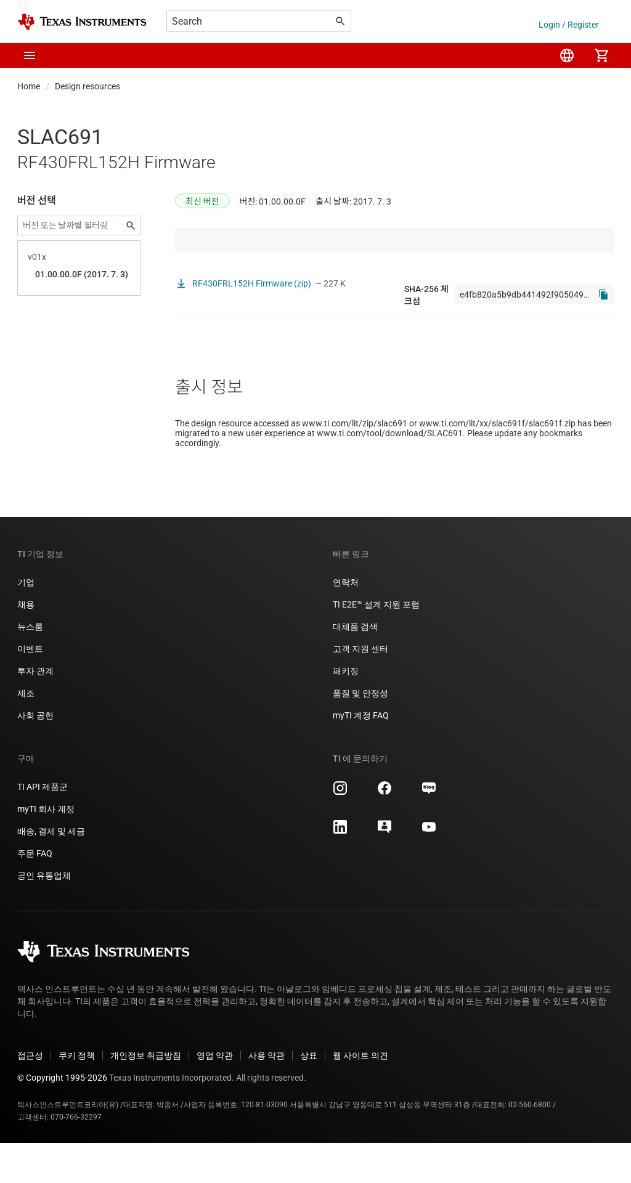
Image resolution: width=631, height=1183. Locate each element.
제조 (26, 733)
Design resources (87, 86)
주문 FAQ (34, 893)
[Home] (82, 22)
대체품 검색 (355, 667)
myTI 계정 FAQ (361, 755)
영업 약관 (215, 1095)
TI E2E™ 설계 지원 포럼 (376, 644)
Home (28, 86)
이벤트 (30, 689)
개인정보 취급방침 (145, 1095)
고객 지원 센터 (360, 689)
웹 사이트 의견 (360, 1095)
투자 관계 (35, 711)
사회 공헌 (35, 755)
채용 (26, 644)
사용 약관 (266, 1095)
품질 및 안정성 (360, 733)
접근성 (30, 1095)
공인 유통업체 (44, 916)
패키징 (346, 711)
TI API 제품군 (42, 827)
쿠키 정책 (77, 1095)
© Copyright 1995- (62, 1118)
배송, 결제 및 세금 (51, 871)
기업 (26, 622)
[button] (29, 55)
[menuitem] (567, 55)
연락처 (346, 622)
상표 (308, 1095)
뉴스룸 (30, 667)
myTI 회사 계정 (46, 849)
